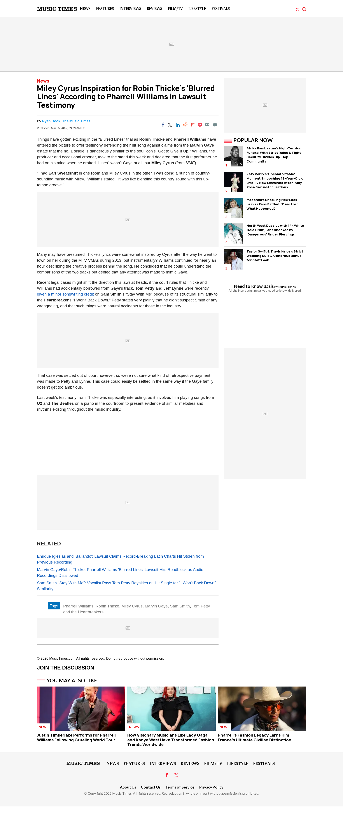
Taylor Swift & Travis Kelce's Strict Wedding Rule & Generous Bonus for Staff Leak (275, 255)
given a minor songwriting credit (65, 294)
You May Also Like (72, 680)
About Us (128, 787)
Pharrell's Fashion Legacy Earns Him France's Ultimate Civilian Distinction (254, 737)
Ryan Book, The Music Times (66, 121)
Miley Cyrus (132, 606)
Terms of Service (179, 787)
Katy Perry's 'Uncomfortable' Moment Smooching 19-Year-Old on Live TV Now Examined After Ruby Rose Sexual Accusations (276, 180)
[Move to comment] (215, 125)
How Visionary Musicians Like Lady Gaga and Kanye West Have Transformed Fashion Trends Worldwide (170, 739)
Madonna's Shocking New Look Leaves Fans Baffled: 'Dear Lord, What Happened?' (273, 204)
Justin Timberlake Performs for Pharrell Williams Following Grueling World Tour (76, 737)
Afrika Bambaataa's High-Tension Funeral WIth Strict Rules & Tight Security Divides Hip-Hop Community (274, 155)
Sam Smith (180, 606)
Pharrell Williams (78, 606)
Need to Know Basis (254, 286)
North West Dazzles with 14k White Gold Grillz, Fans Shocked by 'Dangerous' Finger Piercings (275, 230)
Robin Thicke (107, 606)
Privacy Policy (211, 787)
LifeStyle (197, 8)
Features (105, 8)
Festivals (221, 8)
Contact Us (151, 787)
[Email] (207, 125)
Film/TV (175, 8)
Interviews (130, 8)
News (85, 8)
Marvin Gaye (156, 606)
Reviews (154, 8)
